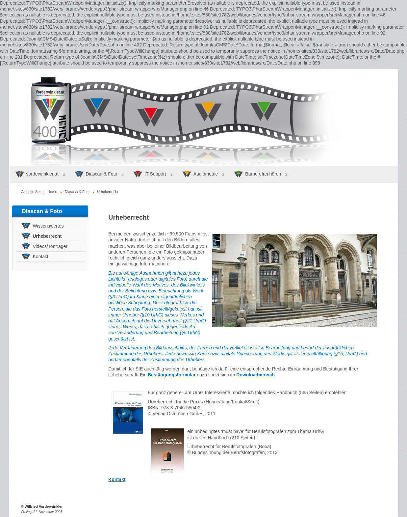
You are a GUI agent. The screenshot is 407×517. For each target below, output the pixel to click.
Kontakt (116, 479)
